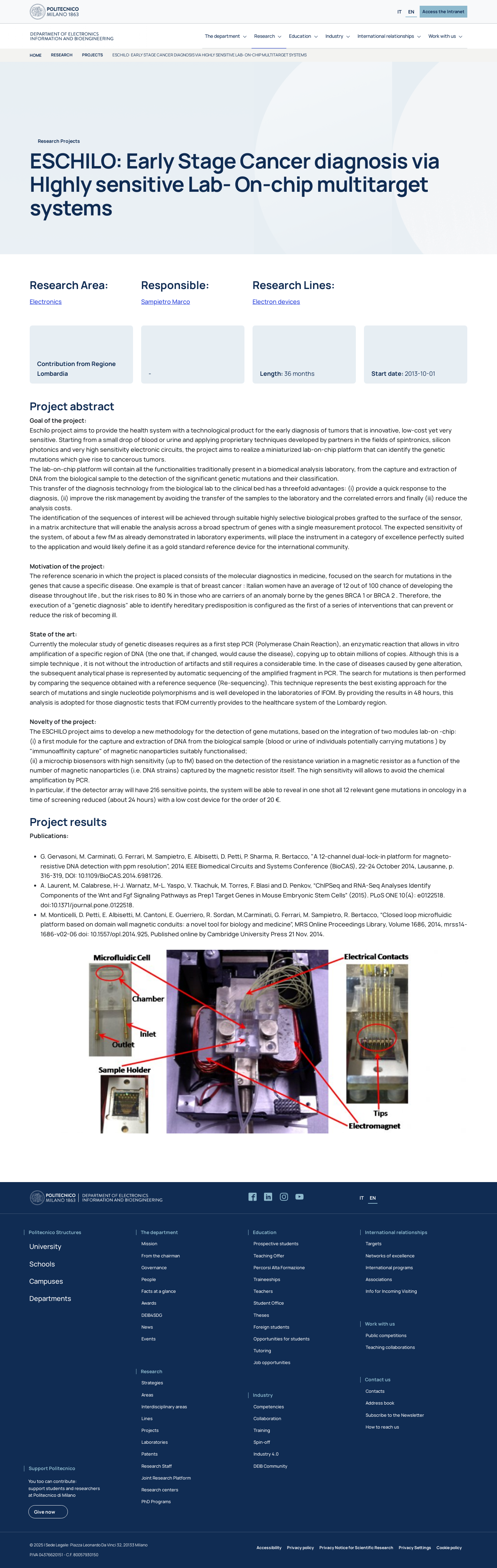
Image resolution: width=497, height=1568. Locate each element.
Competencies (269, 1407)
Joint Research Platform (166, 1478)
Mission (149, 1243)
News (147, 1327)
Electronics (46, 301)
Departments (50, 1298)
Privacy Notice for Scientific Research (356, 1547)
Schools (42, 1264)
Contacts (375, 1391)
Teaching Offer (269, 1256)
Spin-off (262, 1442)
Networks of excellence (390, 1256)
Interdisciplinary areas (164, 1407)
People (148, 1279)
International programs (389, 1267)
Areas (147, 1395)
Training (262, 1430)
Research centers (159, 1490)
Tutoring (262, 1351)
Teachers (263, 1291)
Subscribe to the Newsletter (395, 1415)
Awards (148, 1303)
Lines (147, 1418)
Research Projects (59, 141)
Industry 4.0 (266, 1454)
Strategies (152, 1383)
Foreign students (271, 1327)
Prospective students (276, 1243)
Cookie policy (449, 1547)
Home (36, 55)
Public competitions (386, 1335)
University (45, 1246)
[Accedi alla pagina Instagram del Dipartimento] (284, 1197)
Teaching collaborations (390, 1347)
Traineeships (267, 1279)
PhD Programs (156, 1501)
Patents (149, 1454)
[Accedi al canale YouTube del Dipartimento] (299, 1197)
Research (62, 55)
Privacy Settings (415, 1547)
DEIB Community (270, 1466)
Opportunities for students (282, 1339)
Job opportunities (272, 1362)
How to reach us (382, 1427)
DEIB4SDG (151, 1315)
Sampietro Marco (165, 301)
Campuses (46, 1281)
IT (399, 11)
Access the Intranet (443, 11)
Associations (379, 1279)
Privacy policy (300, 1547)
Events (148, 1339)
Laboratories (154, 1442)
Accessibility (269, 1547)
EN (411, 11)
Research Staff (156, 1466)
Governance (154, 1267)
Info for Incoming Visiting (391, 1291)
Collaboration (267, 1418)
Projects (92, 55)
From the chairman (160, 1256)
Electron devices (276, 301)
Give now (44, 1512)
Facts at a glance (158, 1291)
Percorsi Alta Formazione (279, 1267)
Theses (261, 1315)
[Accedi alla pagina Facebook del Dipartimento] (252, 1197)
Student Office (269, 1303)
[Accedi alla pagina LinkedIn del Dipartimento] (268, 1197)
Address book (380, 1403)
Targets (374, 1243)
